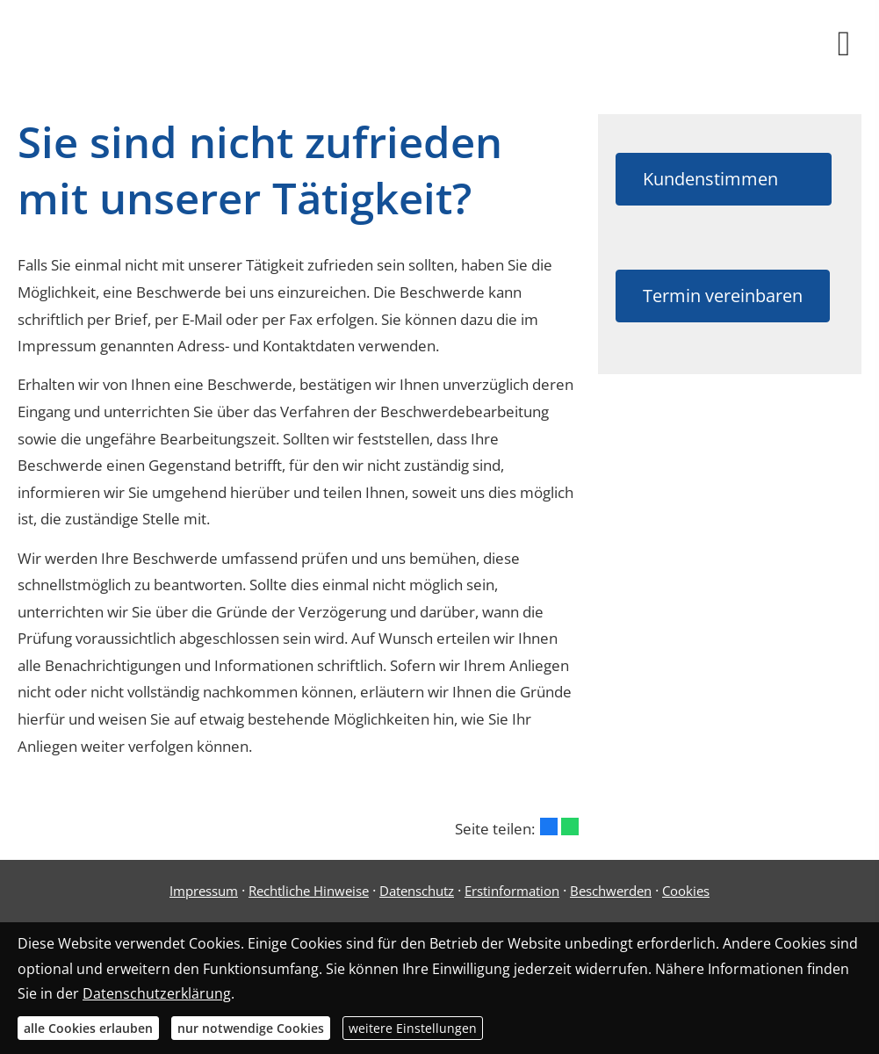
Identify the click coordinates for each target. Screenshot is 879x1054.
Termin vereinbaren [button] (723, 295)
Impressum (203, 890)
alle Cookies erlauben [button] (88, 1028)
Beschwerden (611, 890)
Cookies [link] (686, 890)
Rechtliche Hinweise (309, 890)
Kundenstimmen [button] (723, 179)
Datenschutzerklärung (157, 993)
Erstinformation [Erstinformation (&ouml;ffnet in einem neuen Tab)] (512, 890)
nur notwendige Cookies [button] (250, 1028)
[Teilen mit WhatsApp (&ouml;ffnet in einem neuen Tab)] (570, 826)
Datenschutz (416, 890)
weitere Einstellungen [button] (413, 1028)
